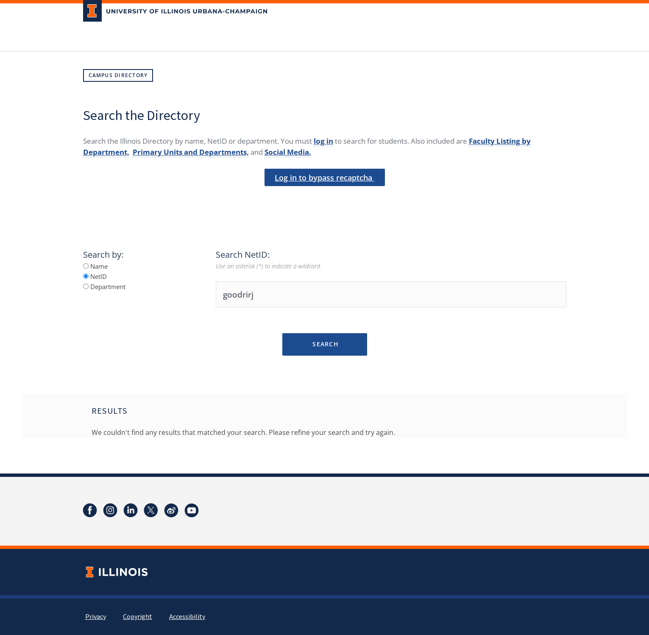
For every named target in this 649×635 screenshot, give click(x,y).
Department (104, 286)
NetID (95, 276)
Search (324, 344)
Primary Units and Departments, (191, 152)
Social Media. (288, 152)
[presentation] (324, 200)
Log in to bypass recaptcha (324, 178)
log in (323, 141)
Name (95, 266)
